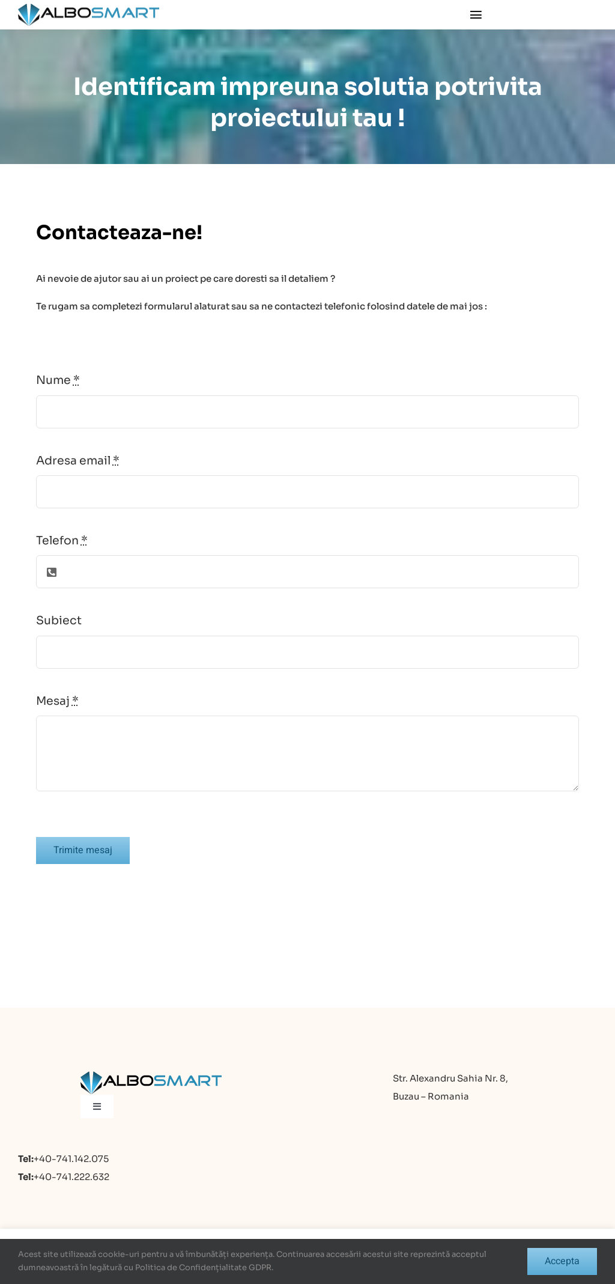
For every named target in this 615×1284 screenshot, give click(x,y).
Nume (58, 380)
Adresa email (78, 461)
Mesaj (57, 701)
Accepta (562, 1261)
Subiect (59, 620)
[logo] (88, 8)
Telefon (62, 541)
